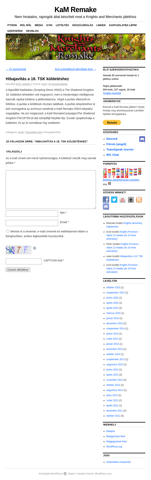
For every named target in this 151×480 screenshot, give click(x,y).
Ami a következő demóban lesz (76, 69)
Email (64, 222)
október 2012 (113, 385)
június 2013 (112, 369)
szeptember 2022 (115, 292)
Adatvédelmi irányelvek (118, 462)
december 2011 (114, 410)
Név (63, 212)
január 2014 (112, 344)
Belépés (110, 431)
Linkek (101, 25)
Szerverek (15, 30)
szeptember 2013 (115, 359)
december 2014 (114, 323)
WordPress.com (103, 473)
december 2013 (114, 349)
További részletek (112, 93)
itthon (12, 25)
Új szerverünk (16, 69)
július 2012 (112, 395)
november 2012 (114, 380)
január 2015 (112, 318)
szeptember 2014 (115, 328)
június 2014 (112, 333)
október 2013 (113, 354)
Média (39, 25)
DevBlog (32, 30)
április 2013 (112, 374)
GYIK (49, 25)
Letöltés (62, 25)
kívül (43, 84)
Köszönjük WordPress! (51, 473)
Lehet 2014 (112, 338)
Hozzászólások (57, 84)
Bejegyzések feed (115, 436)
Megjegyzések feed (116, 441)
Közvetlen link (34, 132)
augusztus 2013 (114, 364)
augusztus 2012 (114, 390)
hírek (21, 132)
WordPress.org (114, 446)
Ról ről (25, 25)
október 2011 (113, 415)
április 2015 (112, 308)
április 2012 (112, 405)
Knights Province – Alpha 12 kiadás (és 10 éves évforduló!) (122, 235)
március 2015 (113, 313)
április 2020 (112, 303)
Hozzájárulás (82, 25)
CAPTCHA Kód (53, 260)
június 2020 (112, 297)
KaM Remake (75, 10)
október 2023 (113, 287)
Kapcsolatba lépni (123, 25)
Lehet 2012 (112, 400)
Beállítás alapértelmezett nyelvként (121, 179)
